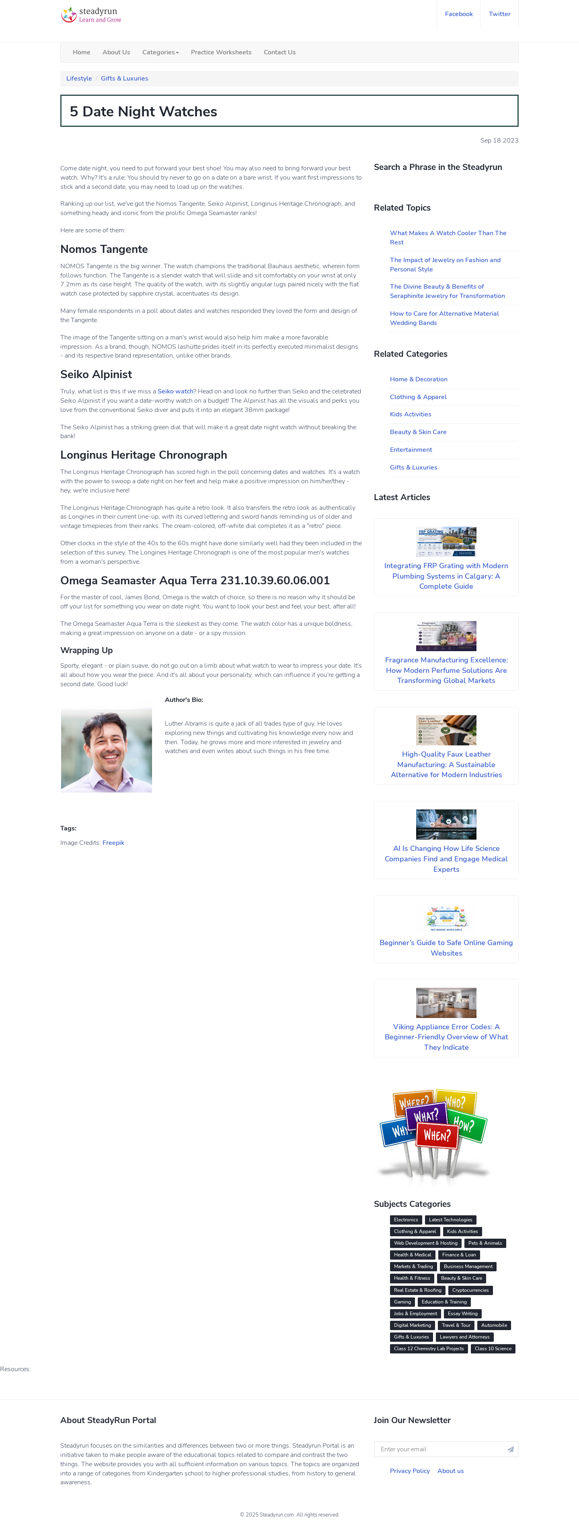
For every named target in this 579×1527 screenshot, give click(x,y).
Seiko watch (175, 391)
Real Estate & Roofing (417, 1290)
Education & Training (444, 1302)
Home (81, 52)
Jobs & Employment (415, 1313)
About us (450, 1471)
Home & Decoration (419, 379)
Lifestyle (79, 78)
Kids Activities (410, 414)
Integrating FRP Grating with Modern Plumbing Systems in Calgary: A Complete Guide (446, 576)
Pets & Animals (485, 1243)
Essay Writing (463, 1313)
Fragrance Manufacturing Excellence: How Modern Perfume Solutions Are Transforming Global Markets (446, 670)
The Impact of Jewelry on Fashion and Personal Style (445, 265)
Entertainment (411, 449)
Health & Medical (412, 1255)
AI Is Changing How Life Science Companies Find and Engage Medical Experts (446, 859)
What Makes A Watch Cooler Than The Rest (448, 238)
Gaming (402, 1302)
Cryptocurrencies (470, 1290)
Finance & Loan (459, 1255)
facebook (459, 14)
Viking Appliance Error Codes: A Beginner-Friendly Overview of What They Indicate (446, 1037)
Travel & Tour (456, 1325)
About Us (116, 52)
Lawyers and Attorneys (465, 1337)
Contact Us (280, 52)
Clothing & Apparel (418, 397)
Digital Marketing (412, 1325)
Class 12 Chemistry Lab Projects (429, 1348)
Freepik (113, 842)
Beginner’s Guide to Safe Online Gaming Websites (446, 948)
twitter (500, 14)
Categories (160, 52)
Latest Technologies (450, 1220)
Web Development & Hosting (426, 1243)
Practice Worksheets (221, 52)
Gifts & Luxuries (124, 78)
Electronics (406, 1220)
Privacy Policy (410, 1471)
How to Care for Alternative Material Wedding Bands (444, 318)
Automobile (494, 1325)
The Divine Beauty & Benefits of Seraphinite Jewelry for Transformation (447, 291)
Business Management (468, 1266)
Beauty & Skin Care (418, 432)
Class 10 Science (493, 1348)
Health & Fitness (412, 1278)
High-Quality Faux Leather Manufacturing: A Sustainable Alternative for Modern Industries (446, 764)
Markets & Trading (413, 1266)
